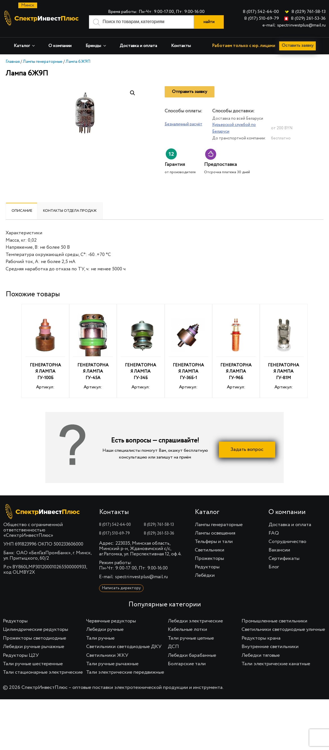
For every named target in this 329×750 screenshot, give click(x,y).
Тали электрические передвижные (125, 672)
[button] (132, 93)
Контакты (181, 46)
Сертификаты (283, 558)
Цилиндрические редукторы (35, 629)
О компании (59, 46)
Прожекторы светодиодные (34, 638)
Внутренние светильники (270, 646)
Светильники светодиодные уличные (283, 629)
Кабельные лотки (187, 629)
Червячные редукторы (111, 621)
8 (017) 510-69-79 (261, 18)
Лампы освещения (215, 533)
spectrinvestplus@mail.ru (141, 577)
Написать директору (121, 588)
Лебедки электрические (195, 621)
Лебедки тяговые (260, 655)
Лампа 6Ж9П (78, 61)
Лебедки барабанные (192, 655)
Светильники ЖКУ (107, 655)
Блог (273, 566)
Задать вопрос (246, 449)
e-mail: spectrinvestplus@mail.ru (294, 25)
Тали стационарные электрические (43, 672)
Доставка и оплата (138, 46)
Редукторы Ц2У (21, 655)
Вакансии (279, 550)
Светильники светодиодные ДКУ (124, 646)
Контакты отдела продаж (70, 211)
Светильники (209, 550)
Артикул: (45, 352)
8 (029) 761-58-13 (309, 12)
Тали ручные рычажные (112, 663)
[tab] (22, 210)
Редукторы (207, 566)
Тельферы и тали (214, 541)
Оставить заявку (298, 46)
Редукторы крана (261, 638)
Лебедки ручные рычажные (33, 646)
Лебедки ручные (105, 629)
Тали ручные (100, 638)
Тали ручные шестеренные (33, 663)
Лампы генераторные (42, 61)
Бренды (96, 45)
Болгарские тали (187, 663)
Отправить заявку (189, 92)
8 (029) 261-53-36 (308, 18)
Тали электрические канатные (275, 663)
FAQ (273, 533)
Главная (13, 61)
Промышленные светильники (274, 621)
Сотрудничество (287, 541)
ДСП (173, 646)
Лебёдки (205, 575)
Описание (22, 211)
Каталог (25, 45)
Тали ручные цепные (191, 638)
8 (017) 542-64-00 (261, 12)
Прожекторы (209, 558)
